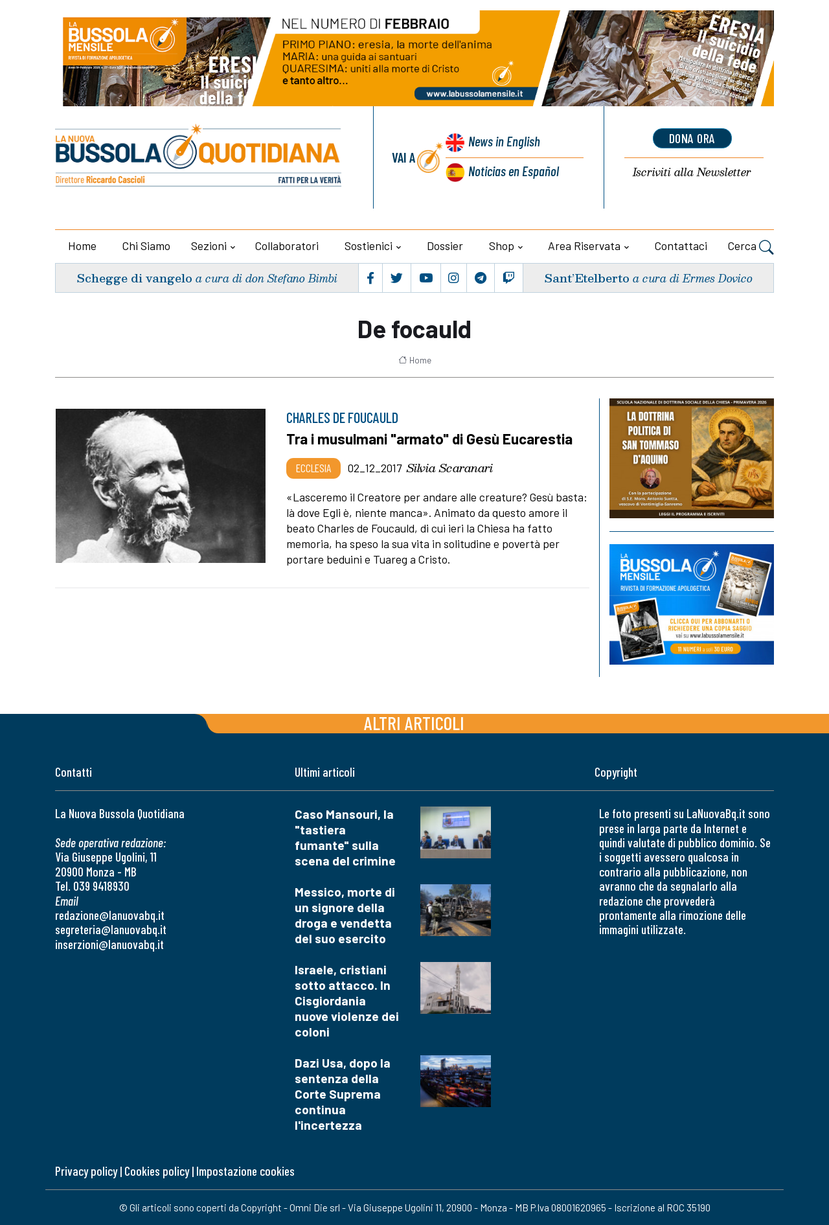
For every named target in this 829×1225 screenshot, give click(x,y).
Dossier (445, 245)
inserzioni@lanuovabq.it (109, 944)
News (504, 141)
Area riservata (584, 245)
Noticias (513, 171)
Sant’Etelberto (587, 277)
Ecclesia (313, 468)
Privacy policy (86, 1170)
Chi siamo (146, 245)
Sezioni (209, 245)
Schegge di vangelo (134, 277)
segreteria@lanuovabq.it (110, 929)
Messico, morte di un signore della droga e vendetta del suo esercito (345, 915)
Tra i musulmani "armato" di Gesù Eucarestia (429, 438)
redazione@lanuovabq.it (110, 915)
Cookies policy (156, 1170)
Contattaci (681, 245)
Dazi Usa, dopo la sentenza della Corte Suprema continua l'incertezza (343, 1093)
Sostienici (368, 245)
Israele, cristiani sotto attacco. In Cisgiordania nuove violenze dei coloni (347, 1000)
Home (82, 245)
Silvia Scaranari (450, 467)
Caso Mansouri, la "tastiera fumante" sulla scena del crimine (345, 837)
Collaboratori (287, 245)
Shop (501, 245)
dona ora (692, 138)
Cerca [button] (751, 247)
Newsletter (692, 173)
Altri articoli (414, 722)
